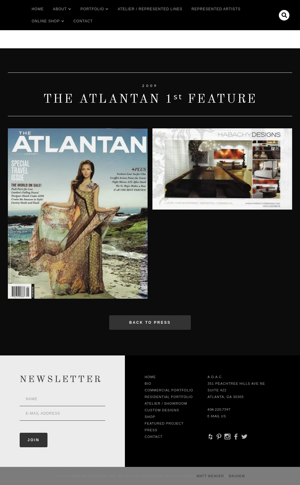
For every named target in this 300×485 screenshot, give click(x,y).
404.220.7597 (218, 409)
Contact (83, 21)
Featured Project (164, 423)
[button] (59, 9)
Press (151, 430)
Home (38, 9)
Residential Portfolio (169, 397)
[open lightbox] (78, 213)
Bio (148, 383)
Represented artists (215, 9)
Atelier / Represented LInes (150, 9)
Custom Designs (162, 410)
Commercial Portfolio (169, 390)
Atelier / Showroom (166, 403)
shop (150, 417)
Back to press (150, 322)
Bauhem (236, 476)
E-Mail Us (216, 416)
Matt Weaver (211, 476)
